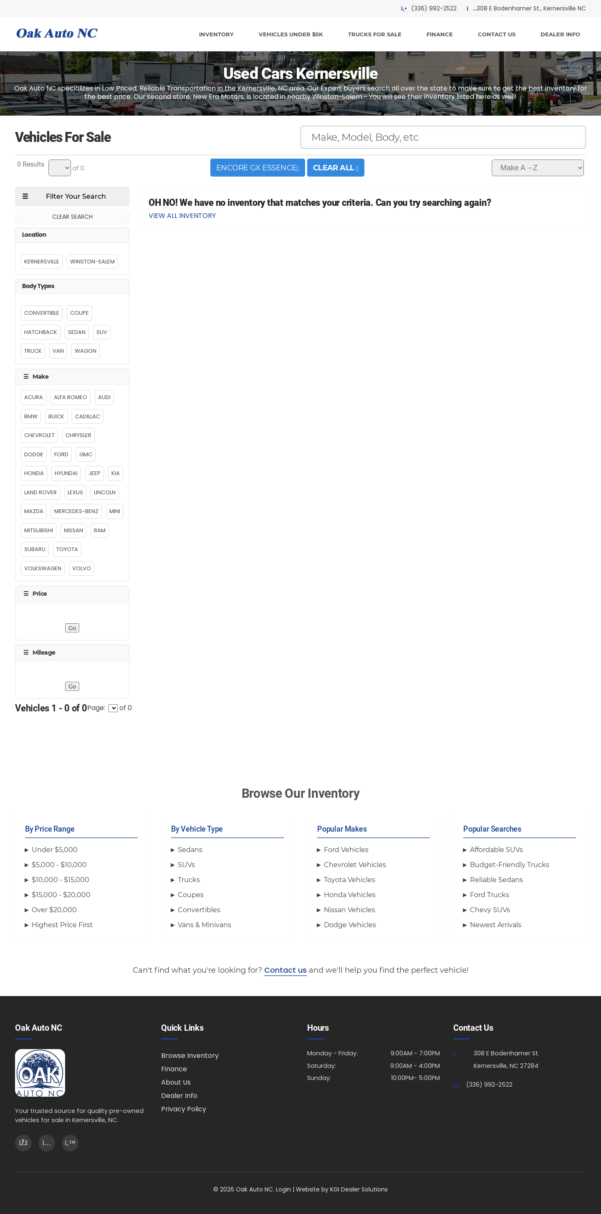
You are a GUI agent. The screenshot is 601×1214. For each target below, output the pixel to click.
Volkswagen (42, 568)
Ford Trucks (489, 895)
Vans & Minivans (204, 925)
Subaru (34, 549)
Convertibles (199, 910)
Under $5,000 (55, 850)
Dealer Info (179, 1095)
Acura (33, 397)
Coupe (79, 313)
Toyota (67, 549)
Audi (104, 397)
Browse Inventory (190, 1055)
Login (283, 1189)
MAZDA (33, 511)
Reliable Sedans (496, 880)
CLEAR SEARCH (72, 216)
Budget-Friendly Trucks (509, 865)
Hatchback (40, 332)
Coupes (191, 895)
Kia (115, 473)
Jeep (94, 473)
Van (58, 351)
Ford (61, 454)
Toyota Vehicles (349, 880)
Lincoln (105, 492)
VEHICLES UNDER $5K (291, 34)
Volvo (81, 568)
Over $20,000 (54, 910)
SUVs (186, 865)
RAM (100, 530)
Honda (34, 473)
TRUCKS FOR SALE (375, 34)
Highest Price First (62, 925)
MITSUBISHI (38, 530)
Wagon (85, 351)
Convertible (41, 313)
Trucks (189, 880)
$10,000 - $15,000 (60, 880)
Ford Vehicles (346, 850)
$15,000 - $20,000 (61, 895)
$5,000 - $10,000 (59, 865)
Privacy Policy (183, 1109)
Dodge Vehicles (350, 925)
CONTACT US (496, 34)
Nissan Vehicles (349, 910)
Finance (174, 1069)
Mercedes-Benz (76, 511)
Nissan (73, 530)
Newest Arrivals (495, 925)
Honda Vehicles (350, 895)
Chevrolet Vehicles (355, 865)
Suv (101, 332)
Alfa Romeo (70, 397)
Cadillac (87, 416)
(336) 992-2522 (489, 1084)
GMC (85, 454)
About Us (176, 1082)
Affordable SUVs (496, 850)
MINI (114, 511)
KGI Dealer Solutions (359, 1189)
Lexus (75, 492)
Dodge (33, 454)
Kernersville (41, 262)
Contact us (285, 970)
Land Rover (40, 492)
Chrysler (78, 435)
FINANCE (440, 34)
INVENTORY (216, 34)
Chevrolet (39, 435)
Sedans (190, 850)
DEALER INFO (560, 34)
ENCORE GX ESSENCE (257, 167)
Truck (33, 351)
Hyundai (66, 473)
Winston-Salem (92, 262)
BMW (31, 416)
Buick (56, 416)
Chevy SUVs (490, 910)
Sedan (77, 332)
